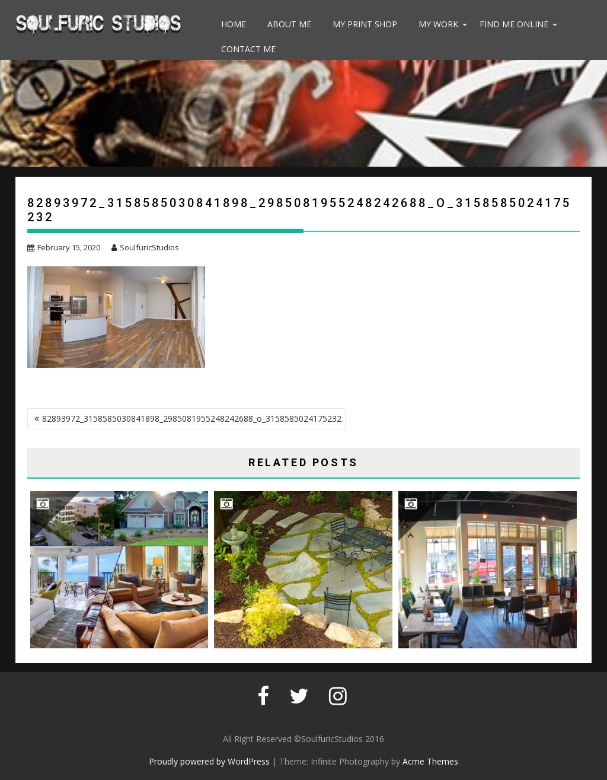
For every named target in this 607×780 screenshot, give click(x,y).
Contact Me (248, 49)
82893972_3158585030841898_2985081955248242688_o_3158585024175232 (191, 418)
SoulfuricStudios (145, 247)
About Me (289, 24)
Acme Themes (430, 761)
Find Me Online (514, 24)
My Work (438, 24)
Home (233, 24)
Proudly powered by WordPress (209, 761)
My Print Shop (365, 24)
